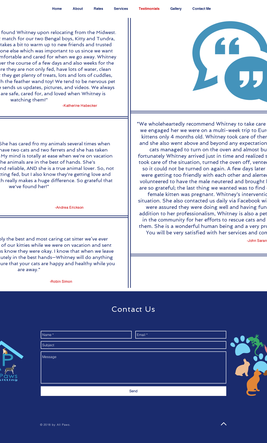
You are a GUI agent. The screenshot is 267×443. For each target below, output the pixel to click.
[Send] (133, 391)
